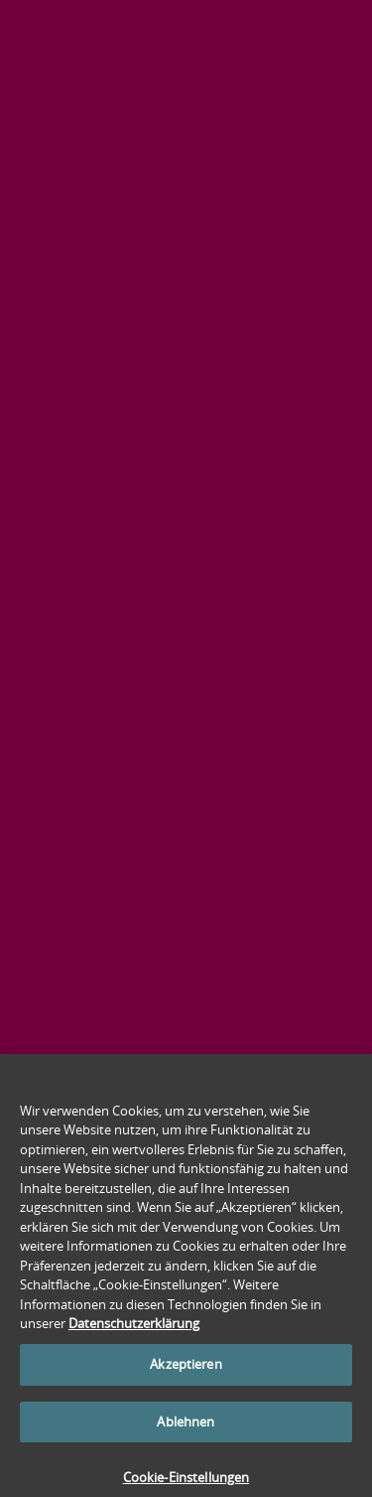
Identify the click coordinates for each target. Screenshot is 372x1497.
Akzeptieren (185, 1370)
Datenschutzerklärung (133, 1329)
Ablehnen (185, 1427)
